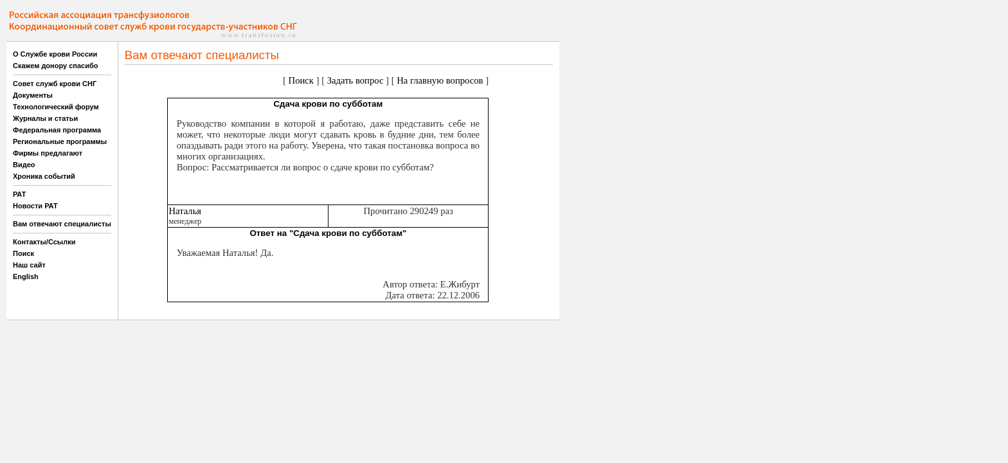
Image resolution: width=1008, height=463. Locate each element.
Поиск (23, 253)
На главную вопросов (440, 80)
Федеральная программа (57, 130)
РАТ (19, 194)
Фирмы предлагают (47, 153)
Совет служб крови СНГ (54, 83)
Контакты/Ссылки (44, 242)
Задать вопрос (355, 80)
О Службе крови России (55, 54)
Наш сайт (29, 265)
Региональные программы (60, 141)
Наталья (184, 211)
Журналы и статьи (45, 118)
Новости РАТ (35, 206)
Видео (24, 164)
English (26, 276)
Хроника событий (44, 176)
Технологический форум (56, 107)
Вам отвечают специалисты (62, 224)
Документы (33, 95)
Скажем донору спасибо (55, 65)
